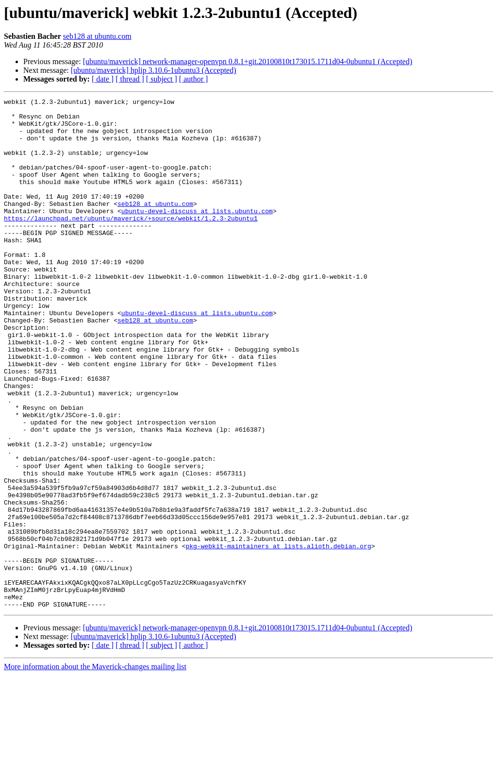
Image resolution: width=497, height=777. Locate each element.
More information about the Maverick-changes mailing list (95, 768)
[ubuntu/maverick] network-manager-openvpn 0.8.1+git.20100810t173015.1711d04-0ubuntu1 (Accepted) (248, 61)
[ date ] (103, 79)
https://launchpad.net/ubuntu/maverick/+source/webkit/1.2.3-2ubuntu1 (131, 242)
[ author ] (193, 79)
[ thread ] (130, 79)
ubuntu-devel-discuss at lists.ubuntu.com (197, 234)
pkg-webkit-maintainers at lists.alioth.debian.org (278, 636)
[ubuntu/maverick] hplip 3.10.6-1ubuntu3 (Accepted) (153, 70)
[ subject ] (161, 79)
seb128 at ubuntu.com (97, 36)
